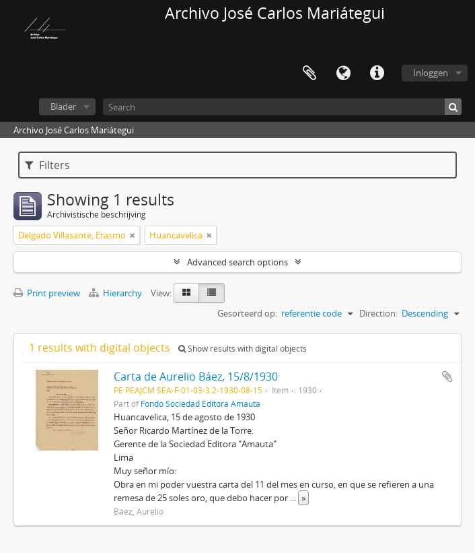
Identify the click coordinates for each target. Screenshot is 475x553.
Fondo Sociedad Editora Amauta (200, 403)
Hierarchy (116, 293)
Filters (47, 165)
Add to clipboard (447, 376)
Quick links (377, 73)
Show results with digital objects (242, 348)
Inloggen (430, 73)
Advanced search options (237, 262)
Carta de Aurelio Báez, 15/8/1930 (196, 376)
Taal (343, 73)
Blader (63, 106)
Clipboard (309, 73)
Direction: (378, 313)
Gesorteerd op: (247, 313)
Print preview (46, 293)
